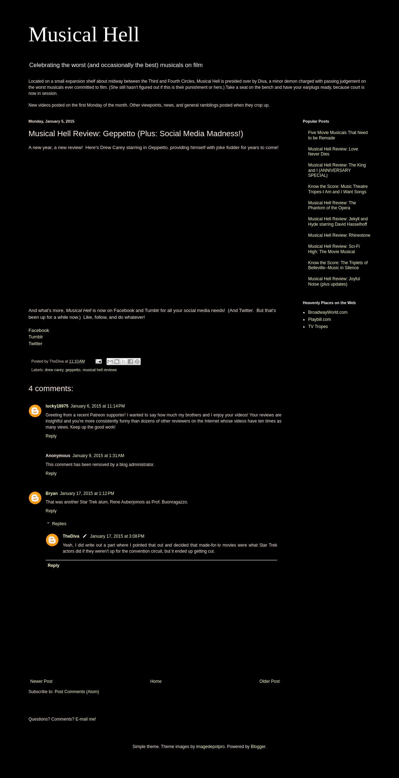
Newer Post (41, 681)
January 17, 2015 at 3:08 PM (117, 536)
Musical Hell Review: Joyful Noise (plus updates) (334, 281)
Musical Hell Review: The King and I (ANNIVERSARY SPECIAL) (337, 170)
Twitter (35, 343)
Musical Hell (84, 34)
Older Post (269, 681)
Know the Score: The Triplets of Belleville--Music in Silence (338, 265)
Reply (51, 436)
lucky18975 (57, 406)
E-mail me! (86, 719)
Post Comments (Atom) (77, 691)
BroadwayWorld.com (327, 312)
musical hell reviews (100, 370)
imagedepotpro (210, 746)
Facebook (38, 330)
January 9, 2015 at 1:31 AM (98, 455)
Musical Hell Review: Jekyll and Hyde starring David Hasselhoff (338, 221)
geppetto (73, 370)
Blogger (258, 746)
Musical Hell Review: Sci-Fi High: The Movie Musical (334, 249)
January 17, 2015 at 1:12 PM (87, 493)
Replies (59, 523)
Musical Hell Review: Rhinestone (339, 235)
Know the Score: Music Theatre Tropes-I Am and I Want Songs (338, 189)
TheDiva (71, 536)
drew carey (54, 370)
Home (156, 681)
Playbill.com (319, 319)
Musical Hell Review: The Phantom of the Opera (332, 205)
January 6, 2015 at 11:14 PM (98, 406)
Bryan (52, 493)
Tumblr (35, 336)
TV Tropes (318, 326)
